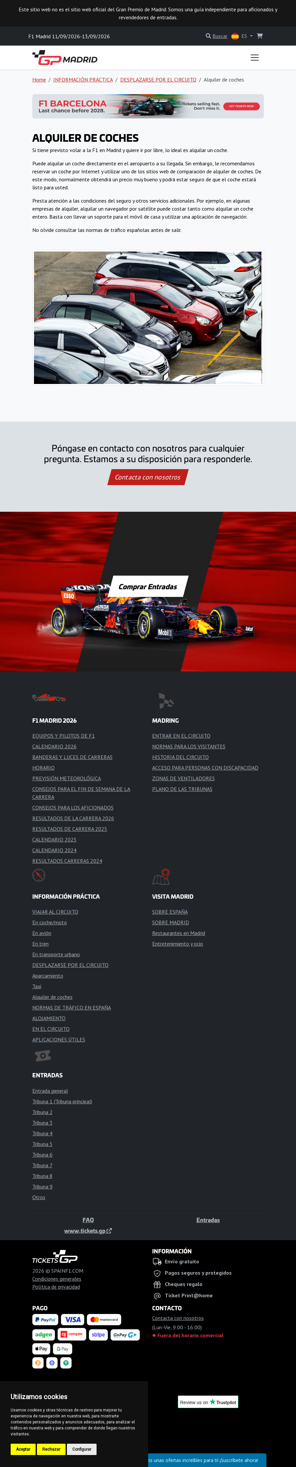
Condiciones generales (56, 1278)
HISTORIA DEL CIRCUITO (180, 757)
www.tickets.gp (88, 1230)
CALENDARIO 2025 (54, 839)
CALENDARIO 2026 (54, 746)
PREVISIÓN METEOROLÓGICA (66, 778)
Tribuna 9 (42, 1186)
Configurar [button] (81, 1449)
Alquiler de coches (52, 997)
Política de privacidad (56, 1286)
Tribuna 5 (42, 1144)
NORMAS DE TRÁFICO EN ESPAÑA (71, 1007)
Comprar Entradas (148, 586)
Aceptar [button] (23, 1449)
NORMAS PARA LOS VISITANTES (188, 746)
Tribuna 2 (42, 1112)
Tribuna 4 (42, 1133)
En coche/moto (49, 922)
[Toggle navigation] (254, 57)
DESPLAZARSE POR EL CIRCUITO (158, 79)
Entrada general (50, 1090)
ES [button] (239, 36)
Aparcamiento (47, 975)
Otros (38, 1197)
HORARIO (43, 767)
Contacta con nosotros (148, 477)
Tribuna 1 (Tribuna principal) (62, 1101)
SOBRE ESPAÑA (170, 911)
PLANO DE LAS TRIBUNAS (182, 789)
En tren (40, 943)
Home (39, 79)
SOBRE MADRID (170, 922)
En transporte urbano (56, 954)
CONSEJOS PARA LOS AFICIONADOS (73, 807)
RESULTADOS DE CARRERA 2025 (69, 828)
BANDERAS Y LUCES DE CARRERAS (72, 757)
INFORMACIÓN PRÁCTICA (83, 79)
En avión (41, 933)
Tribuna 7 (42, 1165)
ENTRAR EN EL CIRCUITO (181, 735)
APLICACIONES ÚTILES (58, 1039)
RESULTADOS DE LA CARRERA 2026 (73, 818)
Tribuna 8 (42, 1176)
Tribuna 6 (42, 1154)
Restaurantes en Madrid (178, 933)
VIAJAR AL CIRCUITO (55, 911)
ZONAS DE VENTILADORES (183, 778)
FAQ (88, 1220)
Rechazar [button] (51, 1449)
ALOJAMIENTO (49, 1018)
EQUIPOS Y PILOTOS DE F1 (63, 735)
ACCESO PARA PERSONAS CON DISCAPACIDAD (205, 767)
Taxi (36, 986)
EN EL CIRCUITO (51, 1028)
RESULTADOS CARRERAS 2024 (67, 860)
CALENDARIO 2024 (54, 850)
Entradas (208, 1220)
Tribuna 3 (42, 1122)
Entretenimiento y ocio (177, 943)
